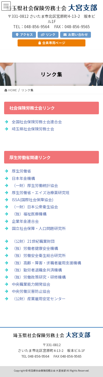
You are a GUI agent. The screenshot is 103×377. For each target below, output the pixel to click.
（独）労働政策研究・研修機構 (39, 277)
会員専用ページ (51, 42)
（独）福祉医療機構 (29, 214)
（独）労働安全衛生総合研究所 (39, 255)
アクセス (24, 34)
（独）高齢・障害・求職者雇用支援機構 (46, 262)
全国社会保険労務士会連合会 (37, 121)
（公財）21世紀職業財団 (33, 241)
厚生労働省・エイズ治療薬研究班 (40, 192)
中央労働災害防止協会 (31, 291)
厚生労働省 (21, 171)
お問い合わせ (75, 34)
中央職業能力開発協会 (31, 284)
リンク (48, 34)
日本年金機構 (23, 178)
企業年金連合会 (25, 221)
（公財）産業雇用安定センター (39, 298)
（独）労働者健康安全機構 (35, 248)
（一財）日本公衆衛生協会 (35, 206)
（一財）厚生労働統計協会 (35, 185)
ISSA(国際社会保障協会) (32, 199)
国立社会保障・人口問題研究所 (39, 228)
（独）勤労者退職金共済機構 (37, 270)
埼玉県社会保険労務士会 (33, 128)
